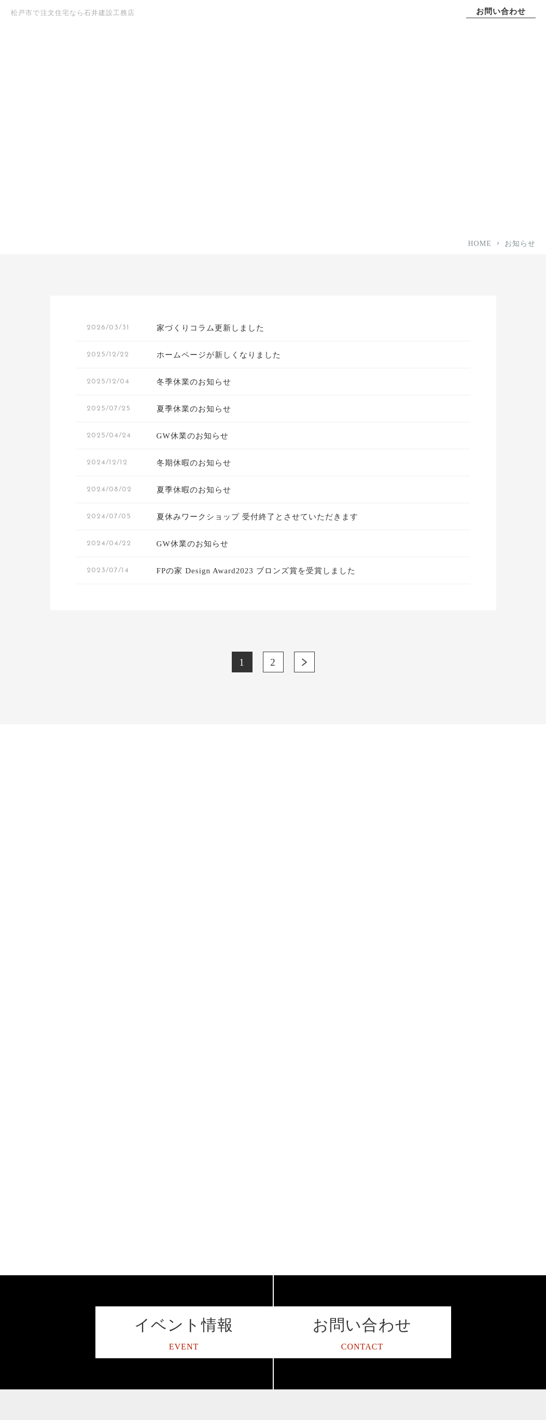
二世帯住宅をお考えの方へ (360, 1232)
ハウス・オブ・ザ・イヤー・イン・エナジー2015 (247, 1278)
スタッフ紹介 (221, 1253)
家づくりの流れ (225, 1171)
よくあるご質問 (225, 1303)
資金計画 (330, 1191)
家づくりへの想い (185, 62)
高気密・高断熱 (342, 1109)
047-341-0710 (78, 1210)
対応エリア (217, 1212)
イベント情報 (455, 1273)
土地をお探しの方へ (349, 1335)
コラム (444, 1130)
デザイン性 (334, 1150)
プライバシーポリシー (470, 1232)
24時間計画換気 (342, 1171)
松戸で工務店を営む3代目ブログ (483, 1155)
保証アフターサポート (236, 1191)
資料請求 (448, 1293)
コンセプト (263, 62)
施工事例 (419, 62)
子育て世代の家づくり (353, 1253)
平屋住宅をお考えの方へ (356, 1212)
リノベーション (342, 1314)
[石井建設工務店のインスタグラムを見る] (15, 1274)
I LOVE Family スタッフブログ (482, 1186)
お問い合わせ (501, 12)
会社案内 (496, 62)
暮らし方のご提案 (345, 1294)
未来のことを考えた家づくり (364, 1273)
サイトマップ (455, 1211)
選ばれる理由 (341, 62)
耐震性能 (330, 1130)
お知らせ (448, 1252)
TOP (108, 62)
